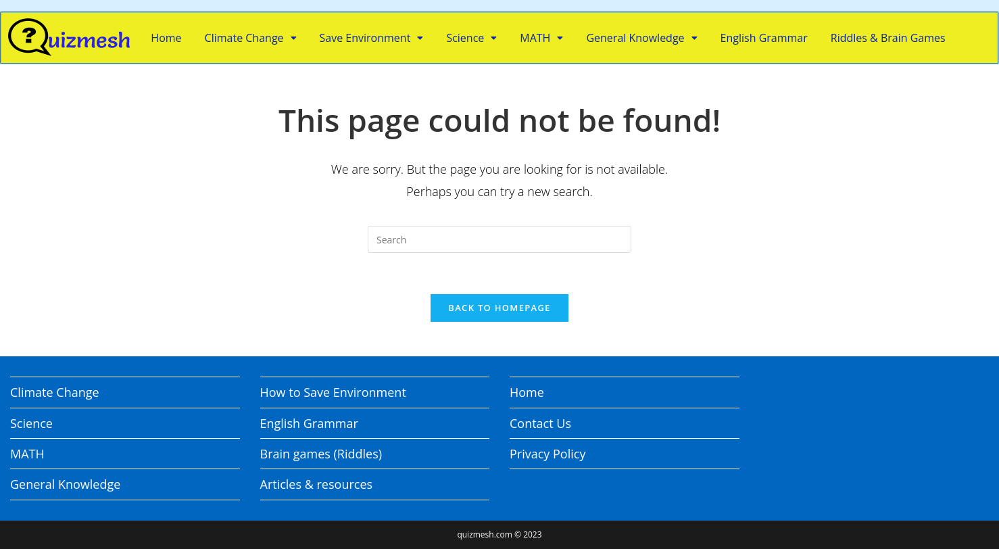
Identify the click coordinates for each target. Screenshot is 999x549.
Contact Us (540, 423)
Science (471, 37)
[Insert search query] (499, 239)
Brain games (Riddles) (321, 454)
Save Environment (372, 37)
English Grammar (764, 37)
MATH (541, 37)
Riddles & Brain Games (888, 37)
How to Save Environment (333, 392)
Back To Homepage (499, 308)
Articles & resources (316, 484)
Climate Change (251, 37)
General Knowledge (641, 37)
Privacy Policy (547, 454)
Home (166, 37)
